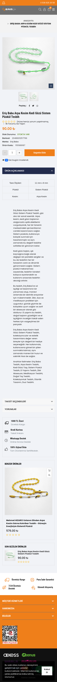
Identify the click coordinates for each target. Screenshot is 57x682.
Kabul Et (47, 671)
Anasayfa (29, 20)
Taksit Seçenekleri (15, 401)
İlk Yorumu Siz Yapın (15, 124)
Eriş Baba (14, 141)
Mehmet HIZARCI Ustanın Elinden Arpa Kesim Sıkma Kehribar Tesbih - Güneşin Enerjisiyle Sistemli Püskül (26, 523)
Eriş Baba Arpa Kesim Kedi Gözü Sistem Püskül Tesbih (34, 552)
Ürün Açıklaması (14, 170)
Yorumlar (10, 409)
